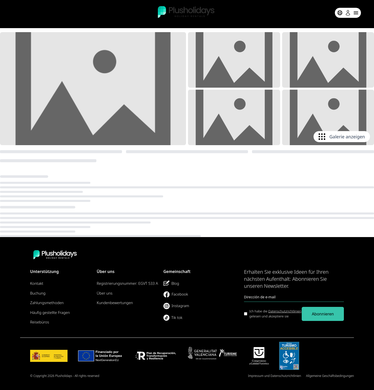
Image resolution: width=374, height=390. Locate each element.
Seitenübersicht (232, 376)
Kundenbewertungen (115, 302)
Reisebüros (39, 321)
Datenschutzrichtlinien (284, 311)
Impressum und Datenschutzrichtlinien (274, 376)
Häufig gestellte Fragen (50, 312)
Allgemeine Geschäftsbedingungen (330, 376)
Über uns (104, 293)
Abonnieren (323, 314)
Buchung (37, 293)
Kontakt (36, 283)
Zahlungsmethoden (47, 302)
